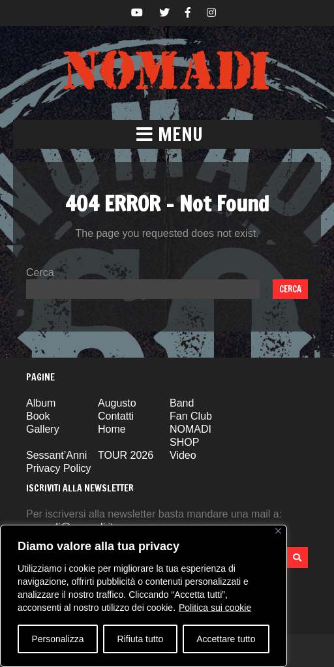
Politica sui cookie (215, 607)
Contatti (116, 416)
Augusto (117, 403)
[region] (143, 596)
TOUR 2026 (125, 455)
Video (183, 455)
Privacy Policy (58, 468)
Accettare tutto (225, 639)
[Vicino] (278, 531)
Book (38, 416)
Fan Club (191, 416)
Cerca (40, 272)
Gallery (42, 429)
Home (112, 429)
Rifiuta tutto (140, 639)
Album (40, 403)
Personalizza (57, 639)
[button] (167, 134)
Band (182, 403)
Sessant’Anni (56, 455)
